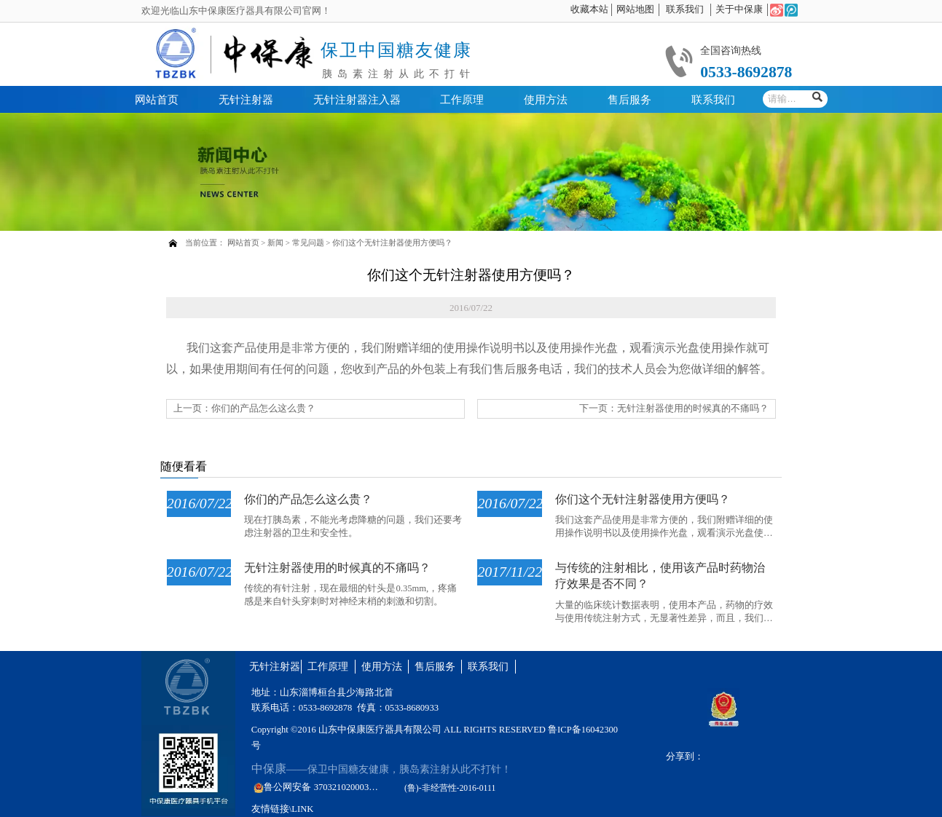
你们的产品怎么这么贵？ (263, 408)
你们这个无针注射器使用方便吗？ (392, 242)
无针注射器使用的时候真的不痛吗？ (693, 408)
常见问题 (308, 242)
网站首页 (243, 242)
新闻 (275, 242)
